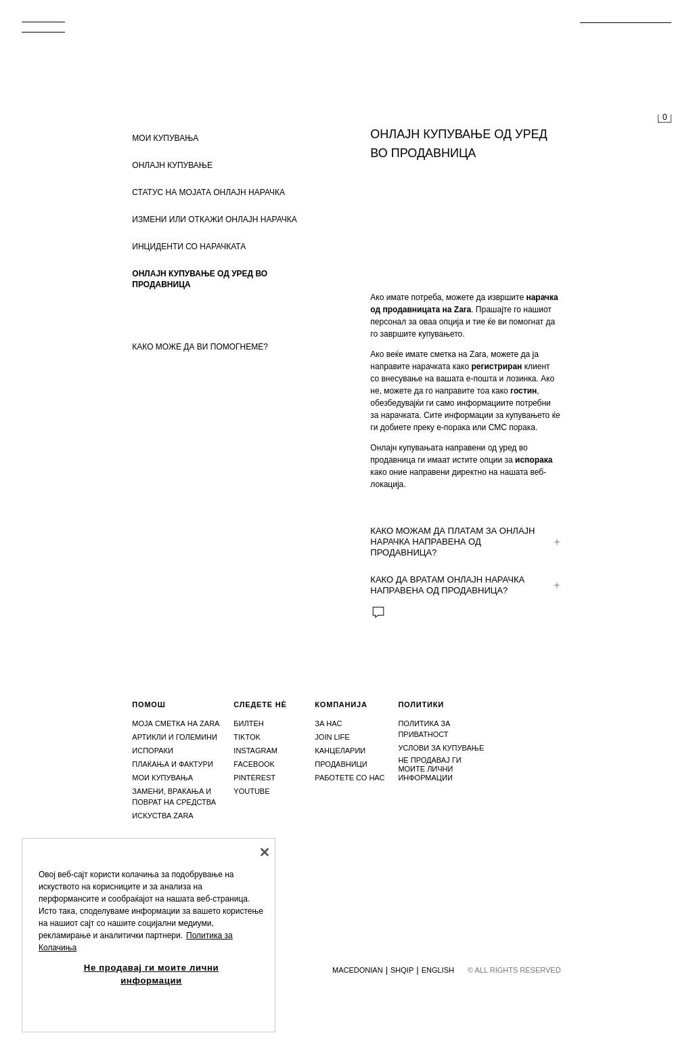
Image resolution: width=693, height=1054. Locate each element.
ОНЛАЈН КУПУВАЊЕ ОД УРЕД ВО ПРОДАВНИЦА (199, 279)
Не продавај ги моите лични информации (429, 769)
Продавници (341, 764)
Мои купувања (162, 778)
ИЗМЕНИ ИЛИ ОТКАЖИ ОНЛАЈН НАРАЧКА (214, 219)
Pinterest (254, 778)
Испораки (152, 750)
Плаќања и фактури (172, 764)
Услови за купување (441, 748)
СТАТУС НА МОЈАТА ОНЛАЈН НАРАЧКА (208, 192)
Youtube (251, 791)
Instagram (255, 750)
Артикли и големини (174, 737)
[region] (148, 935)
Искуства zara (162, 815)
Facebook (254, 764)
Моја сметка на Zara (175, 723)
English (438, 970)
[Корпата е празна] (664, 119)
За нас (328, 723)
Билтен (248, 723)
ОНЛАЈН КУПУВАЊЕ (172, 165)
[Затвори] (264, 852)
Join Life (332, 737)
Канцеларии (340, 750)
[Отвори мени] (49, 31)
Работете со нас (349, 778)
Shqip (401, 970)
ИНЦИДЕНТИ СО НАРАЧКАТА (189, 246)
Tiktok (247, 737)
